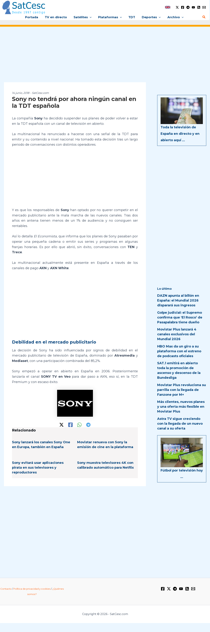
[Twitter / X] (177, 7)
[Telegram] (188, 7)
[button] (90, 17)
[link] (167, 7)
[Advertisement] (105, 57)
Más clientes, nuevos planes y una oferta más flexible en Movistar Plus (181, 406)
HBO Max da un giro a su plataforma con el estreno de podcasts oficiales (179, 351)
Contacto (6, 588)
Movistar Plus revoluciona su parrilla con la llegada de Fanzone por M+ (181, 390)
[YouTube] (193, 7)
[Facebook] (182, 7)
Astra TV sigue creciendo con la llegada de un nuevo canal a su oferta (180, 423)
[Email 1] (204, 7)
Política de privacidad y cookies (31, 588)
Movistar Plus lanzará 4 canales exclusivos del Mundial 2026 (176, 334)
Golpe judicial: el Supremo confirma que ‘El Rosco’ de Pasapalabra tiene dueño (179, 317)
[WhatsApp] (79, 425)
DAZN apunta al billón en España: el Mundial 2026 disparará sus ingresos (178, 300)
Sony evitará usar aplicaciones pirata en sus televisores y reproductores (38, 467)
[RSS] (198, 7)
